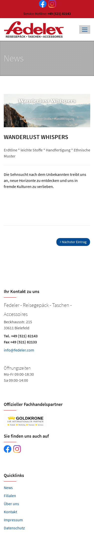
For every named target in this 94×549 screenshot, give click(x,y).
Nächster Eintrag (73, 242)
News (8, 487)
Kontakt (10, 511)
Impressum (13, 519)
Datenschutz (14, 527)
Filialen (10, 495)
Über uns (11, 503)
